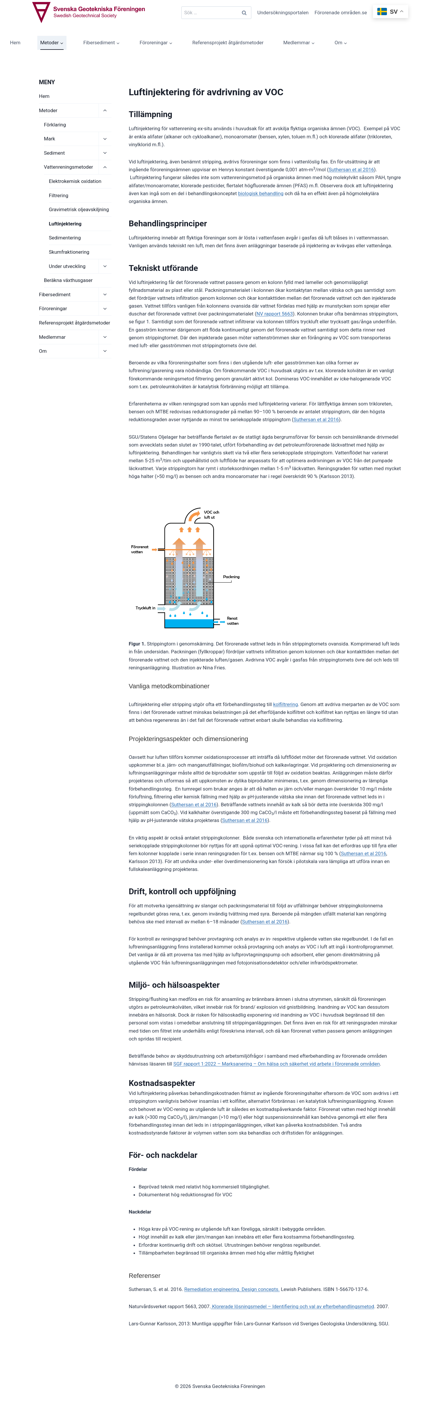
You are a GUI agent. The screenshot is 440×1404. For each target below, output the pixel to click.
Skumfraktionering (69, 252)
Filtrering (59, 195)
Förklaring (55, 125)
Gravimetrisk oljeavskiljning (79, 209)
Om (43, 351)
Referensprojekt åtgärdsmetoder (228, 42)
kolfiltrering (285, 704)
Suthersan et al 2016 (351, 169)
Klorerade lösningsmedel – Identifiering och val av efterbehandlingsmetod (292, 1306)
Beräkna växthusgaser (68, 280)
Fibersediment (55, 294)
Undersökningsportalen (282, 12)
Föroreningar (53, 308)
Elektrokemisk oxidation (75, 181)
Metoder (48, 110)
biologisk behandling (260, 193)
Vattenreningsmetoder (68, 167)
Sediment (54, 153)
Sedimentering (65, 238)
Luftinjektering (65, 224)
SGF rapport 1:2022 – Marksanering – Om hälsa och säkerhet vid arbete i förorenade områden (276, 1064)
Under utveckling (67, 266)
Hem (15, 42)
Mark (49, 139)
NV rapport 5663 (274, 314)
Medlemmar (52, 337)
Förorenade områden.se (341, 12)
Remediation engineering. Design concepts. (232, 1289)
